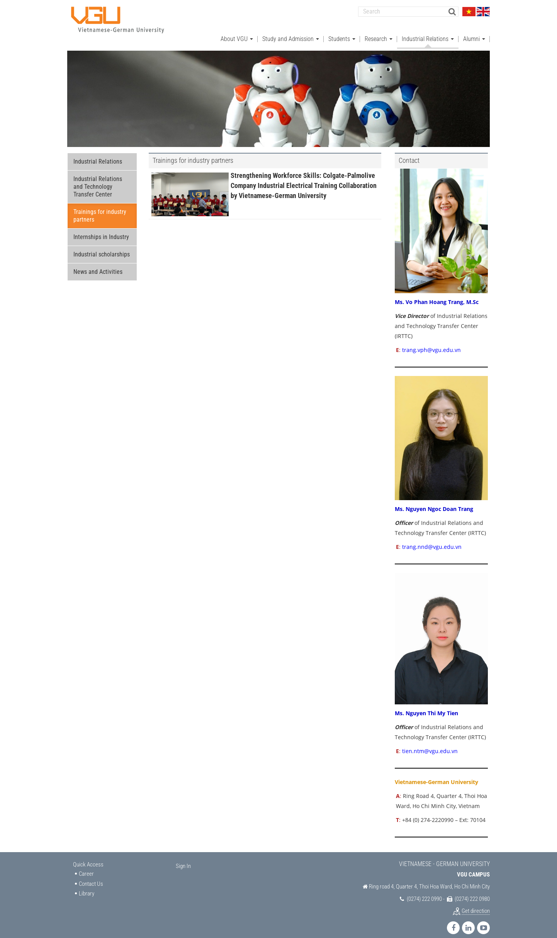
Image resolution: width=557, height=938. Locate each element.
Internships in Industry (101, 229)
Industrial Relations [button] (428, 31)
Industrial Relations (97, 154)
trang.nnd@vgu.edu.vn (432, 539)
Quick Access (88, 856)
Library (86, 886)
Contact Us (91, 876)
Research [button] (378, 31)
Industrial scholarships (101, 247)
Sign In (183, 858)
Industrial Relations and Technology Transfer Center (97, 179)
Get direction (476, 903)
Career (86, 866)
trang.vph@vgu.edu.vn (431, 342)
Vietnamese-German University (436, 774)
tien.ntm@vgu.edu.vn (429, 743)
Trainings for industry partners (99, 208)
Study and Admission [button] (290, 31)
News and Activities (97, 264)
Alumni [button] (474, 31)
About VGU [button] (237, 31)
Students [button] (341, 31)
